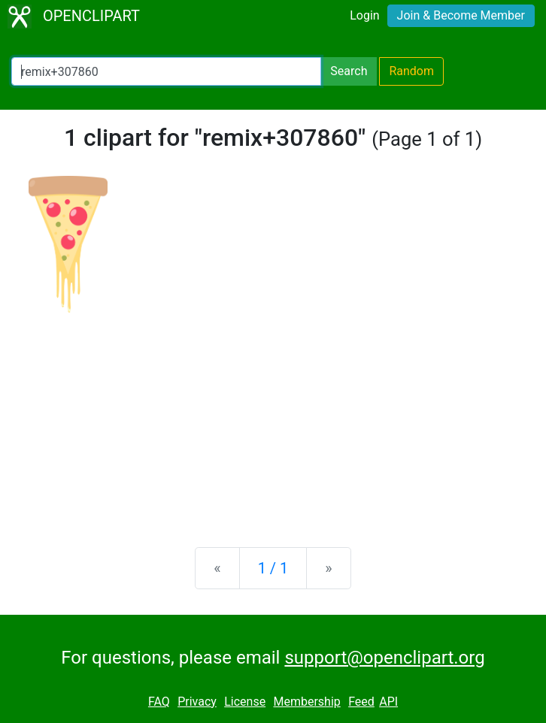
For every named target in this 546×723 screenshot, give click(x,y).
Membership (306, 701)
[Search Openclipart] (166, 71)
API (388, 701)
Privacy (197, 701)
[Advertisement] (273, 418)
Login (364, 15)
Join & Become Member (461, 15)
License (244, 701)
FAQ (159, 701)
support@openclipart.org (384, 657)
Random (411, 71)
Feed (361, 701)
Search (348, 71)
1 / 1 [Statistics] (273, 568)
